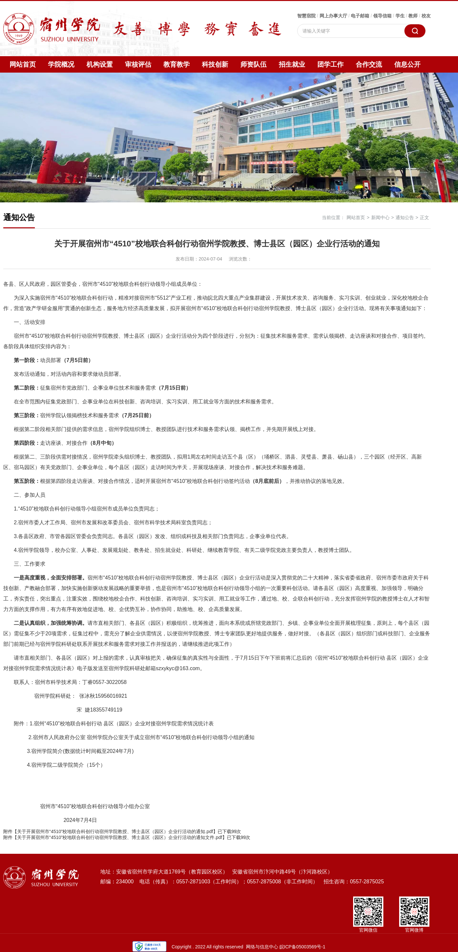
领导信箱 (382, 15)
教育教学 (176, 64)
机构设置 (99, 64)
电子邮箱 (360, 15)
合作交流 (369, 64)
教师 (413, 15)
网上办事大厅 (333, 15)
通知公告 (405, 217)
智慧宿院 (306, 15)
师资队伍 (253, 64)
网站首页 (23, 64)
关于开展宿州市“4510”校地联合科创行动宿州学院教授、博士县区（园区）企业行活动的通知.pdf (115, 831)
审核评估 (138, 64)
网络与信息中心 (262, 946)
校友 (426, 15)
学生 (400, 15)
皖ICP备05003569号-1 (302, 946)
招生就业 (292, 64)
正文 (424, 217)
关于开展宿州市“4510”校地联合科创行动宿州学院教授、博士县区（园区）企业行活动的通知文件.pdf (119, 837)
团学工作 (330, 64)
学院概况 (61, 64)
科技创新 (215, 64)
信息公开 (407, 64)
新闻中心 (380, 217)
